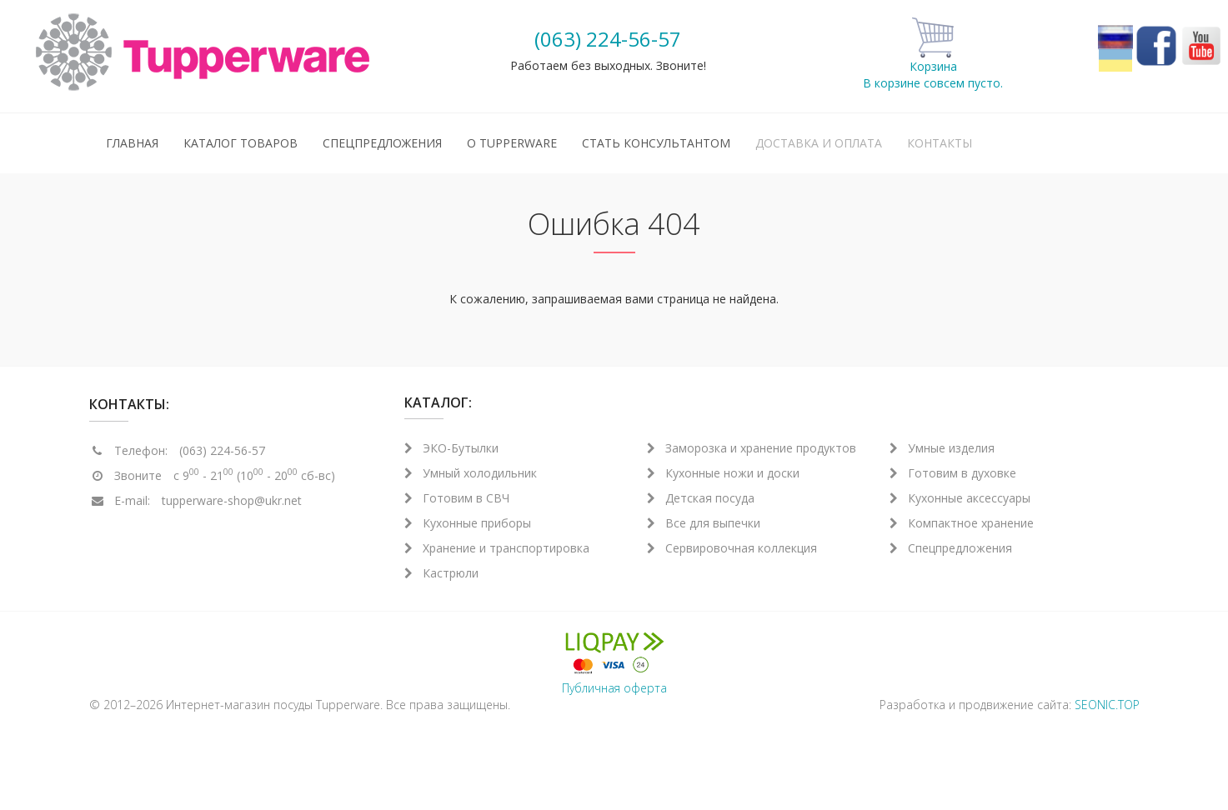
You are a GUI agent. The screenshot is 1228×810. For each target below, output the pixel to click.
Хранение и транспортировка (496, 548)
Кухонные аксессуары (960, 498)
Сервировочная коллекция (732, 548)
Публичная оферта (614, 688)
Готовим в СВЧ (456, 498)
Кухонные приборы (467, 523)
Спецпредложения (382, 143)
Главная (132, 143)
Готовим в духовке (953, 473)
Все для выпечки (703, 523)
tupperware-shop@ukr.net (232, 500)
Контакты (939, 143)
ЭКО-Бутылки (451, 448)
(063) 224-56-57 (607, 38)
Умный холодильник (470, 473)
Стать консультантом (656, 143)
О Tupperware (512, 143)
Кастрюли (441, 573)
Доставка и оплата (818, 143)
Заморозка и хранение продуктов (751, 448)
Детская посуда (700, 498)
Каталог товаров (240, 143)
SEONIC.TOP (1107, 704)
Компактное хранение (962, 523)
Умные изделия (942, 448)
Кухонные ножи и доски (723, 473)
